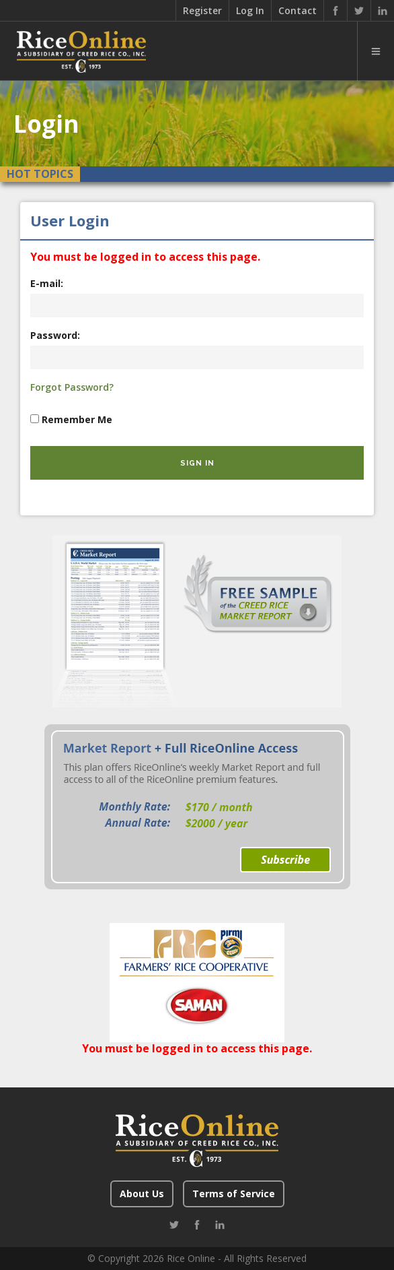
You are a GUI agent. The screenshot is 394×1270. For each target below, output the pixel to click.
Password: (55, 335)
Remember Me (77, 419)
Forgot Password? (72, 387)
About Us (142, 1193)
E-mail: (46, 283)
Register (202, 10)
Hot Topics (40, 173)
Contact (297, 10)
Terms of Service (233, 1193)
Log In (250, 10)
